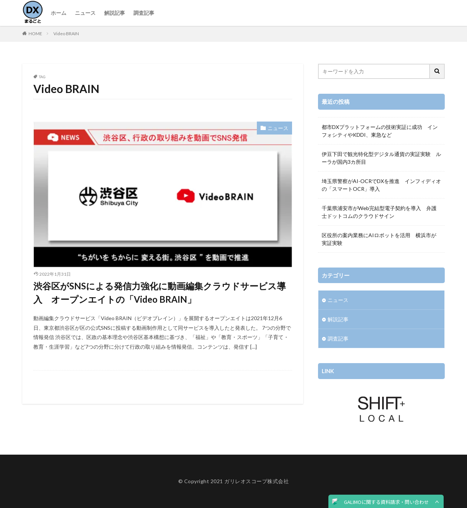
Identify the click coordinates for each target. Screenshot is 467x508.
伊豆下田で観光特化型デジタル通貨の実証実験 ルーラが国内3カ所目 (381, 158)
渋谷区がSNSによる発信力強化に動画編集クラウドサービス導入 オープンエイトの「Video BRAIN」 (159, 292)
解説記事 (114, 13)
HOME (35, 33)
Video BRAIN (66, 33)
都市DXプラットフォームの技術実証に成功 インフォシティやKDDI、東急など (380, 131)
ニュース (85, 13)
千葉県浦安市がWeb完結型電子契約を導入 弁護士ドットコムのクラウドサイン (379, 212)
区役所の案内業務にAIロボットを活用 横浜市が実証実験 (379, 239)
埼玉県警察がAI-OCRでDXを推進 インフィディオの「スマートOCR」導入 (381, 185)
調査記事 (143, 13)
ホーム (58, 13)
